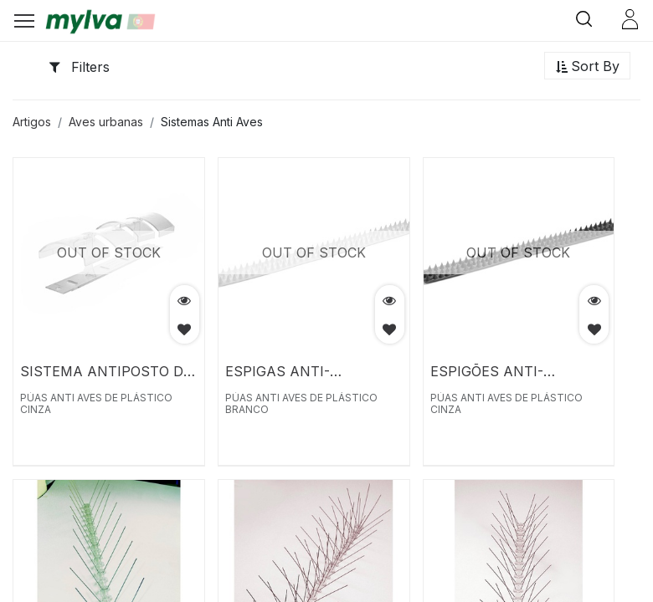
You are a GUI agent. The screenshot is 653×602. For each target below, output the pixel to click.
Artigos (32, 122)
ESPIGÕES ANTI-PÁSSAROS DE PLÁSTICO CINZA (515, 371)
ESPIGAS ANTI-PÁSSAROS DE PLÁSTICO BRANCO (310, 371)
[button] (587, 66)
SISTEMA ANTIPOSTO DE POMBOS (106, 371)
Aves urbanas (106, 122)
